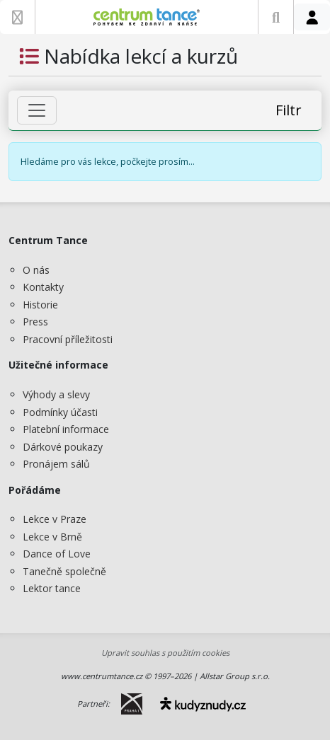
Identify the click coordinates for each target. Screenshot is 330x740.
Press (35, 321)
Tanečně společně (64, 571)
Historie (40, 304)
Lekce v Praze (54, 519)
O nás (36, 270)
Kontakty (43, 287)
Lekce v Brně (52, 536)
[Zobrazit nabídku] (17, 17)
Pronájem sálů (56, 463)
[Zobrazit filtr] (37, 110)
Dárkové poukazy (63, 446)
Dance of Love (57, 553)
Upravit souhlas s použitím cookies (165, 652)
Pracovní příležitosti (68, 339)
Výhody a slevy (56, 394)
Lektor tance (52, 588)
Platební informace (66, 429)
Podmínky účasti (60, 412)
